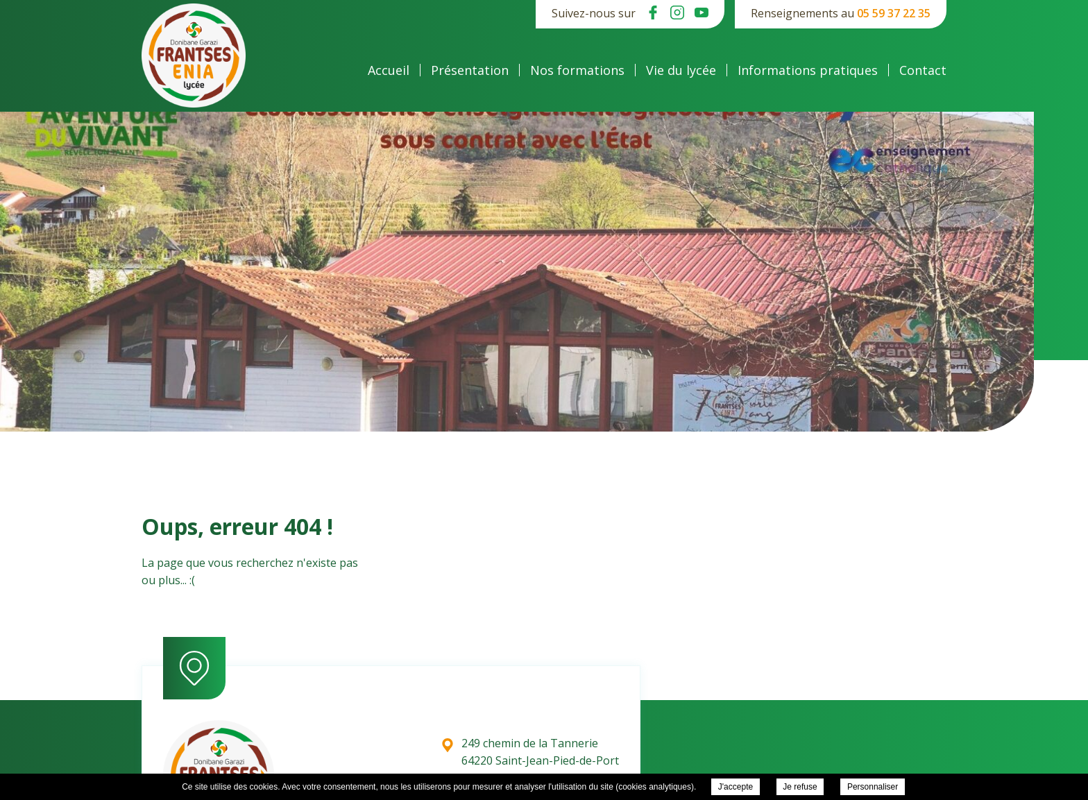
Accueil (388, 70)
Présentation (470, 70)
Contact (922, 70)
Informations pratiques (808, 70)
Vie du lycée (681, 70)
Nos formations (577, 70)
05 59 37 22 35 (893, 13)
